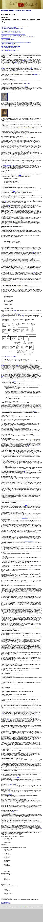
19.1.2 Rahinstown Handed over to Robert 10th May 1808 (12, 28)
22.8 (18, 314)
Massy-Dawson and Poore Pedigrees (25, 127)
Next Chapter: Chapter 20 (5, 902)
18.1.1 (2, 68)
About (7, 10)
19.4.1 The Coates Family (5, 38)
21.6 (10, 356)
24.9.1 (13, 811)
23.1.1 (5, 599)
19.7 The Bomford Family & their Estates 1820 (9, 47)
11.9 (35, 411)
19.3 (11, 794)
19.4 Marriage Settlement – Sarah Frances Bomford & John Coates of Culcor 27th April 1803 (18, 36)
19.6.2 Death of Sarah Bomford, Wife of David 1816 (10, 46)
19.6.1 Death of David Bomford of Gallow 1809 (9, 44)
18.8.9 (9, 789)
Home (3, 10)
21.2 (19, 286)
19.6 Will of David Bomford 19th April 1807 (9, 43)
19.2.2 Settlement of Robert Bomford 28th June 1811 (11, 32)
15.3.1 (16, 62)
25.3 (24, 612)
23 (17, 810)
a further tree (25, 190)
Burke (2, 361)
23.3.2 (36, 739)
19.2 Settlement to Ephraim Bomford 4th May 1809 (10, 30)
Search (23, 10)
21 (13, 70)
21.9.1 (37, 253)
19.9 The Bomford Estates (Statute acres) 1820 (9, 50)
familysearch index (15, 72)
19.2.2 (14, 191)
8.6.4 (28, 445)
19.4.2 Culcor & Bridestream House (7, 39)
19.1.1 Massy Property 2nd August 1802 (8, 27)
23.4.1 (26, 505)
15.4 (23, 60)
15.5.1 (29, 176)
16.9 (18, 777)
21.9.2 (26, 86)
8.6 (32, 439)
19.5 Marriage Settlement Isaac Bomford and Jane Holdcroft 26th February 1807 (16, 42)
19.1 (10, 311)
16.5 (29, 569)
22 (36, 787)
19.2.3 (29, 59)
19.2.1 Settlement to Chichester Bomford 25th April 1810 (11, 31)
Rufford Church (8, 166)
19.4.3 (25, 471)
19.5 (28, 408)
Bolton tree (6, 361)
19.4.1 (13, 539)
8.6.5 (38, 441)
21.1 (41, 787)
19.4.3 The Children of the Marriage (7, 40)
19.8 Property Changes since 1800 (7, 48)
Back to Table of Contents (5, 903)
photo (15, 310)
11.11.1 (40, 828)
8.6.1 (39, 445)
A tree (2, 315)
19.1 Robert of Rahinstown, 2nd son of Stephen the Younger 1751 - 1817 (14, 25)
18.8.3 (31, 68)
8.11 (33, 404)
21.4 (22, 168)
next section (5, 281)
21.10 (16, 89)
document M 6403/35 (22, 906)
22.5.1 (20, 175)
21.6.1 (21, 286)
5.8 (5, 201)
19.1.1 (34, 272)
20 (27, 792)
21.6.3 (12, 356)
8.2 (9, 213)
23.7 (28, 715)
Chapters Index (18, 10)
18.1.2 (19, 62)
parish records (24, 518)
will (15, 515)
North (26, 719)
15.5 (2, 62)
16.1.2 (22, 407)
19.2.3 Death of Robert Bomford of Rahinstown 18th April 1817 (13, 34)
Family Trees (11, 10)
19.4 (9, 410)
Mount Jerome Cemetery (29, 541)
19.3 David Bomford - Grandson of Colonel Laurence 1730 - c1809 (13, 35)
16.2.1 (36, 713)
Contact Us (28, 10)
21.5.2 (27, 137)
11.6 (39, 405)
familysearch (35, 74)
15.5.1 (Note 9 (10, 784)
